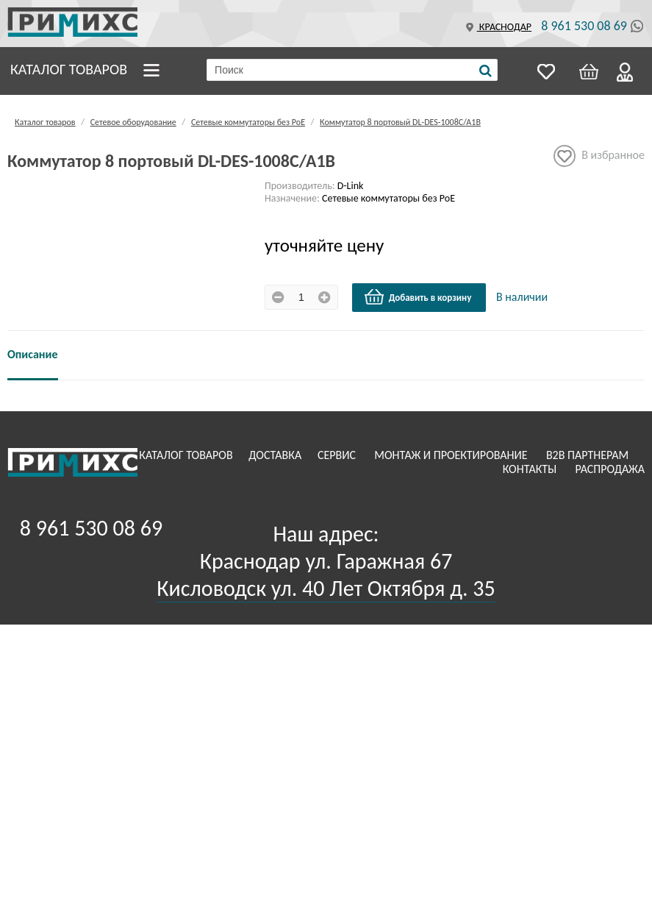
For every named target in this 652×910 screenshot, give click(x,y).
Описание (32, 354)
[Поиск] (485, 70)
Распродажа (610, 469)
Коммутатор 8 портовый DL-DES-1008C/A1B (400, 122)
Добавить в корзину (417, 297)
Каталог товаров (68, 69)
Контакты (531, 469)
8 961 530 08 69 (584, 26)
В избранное (599, 156)
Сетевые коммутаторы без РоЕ (248, 122)
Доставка (276, 455)
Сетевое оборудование (133, 122)
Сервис (338, 455)
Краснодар (496, 27)
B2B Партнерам (588, 455)
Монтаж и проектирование (452, 455)
